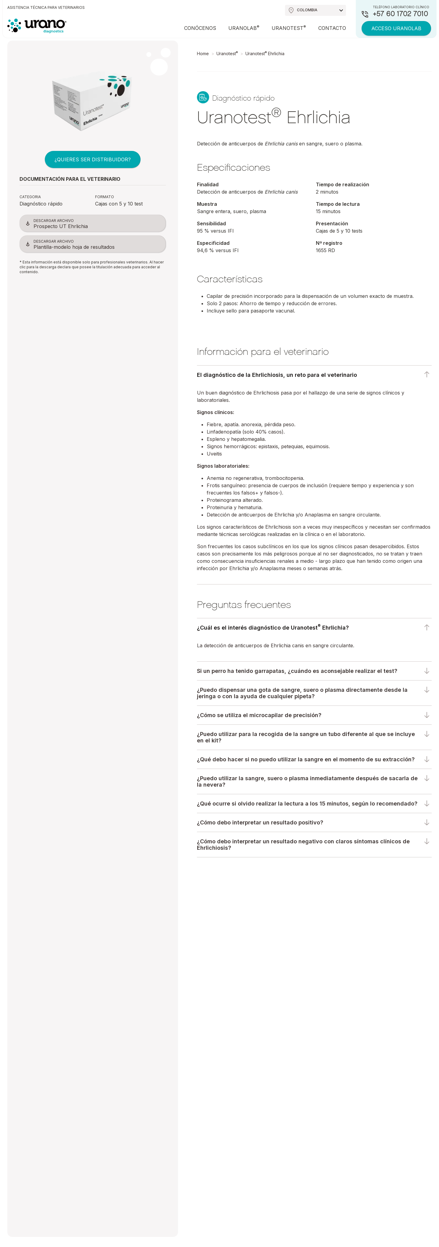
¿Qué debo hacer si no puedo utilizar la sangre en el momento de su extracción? (306, 759)
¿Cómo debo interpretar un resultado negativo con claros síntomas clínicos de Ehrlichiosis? (303, 844)
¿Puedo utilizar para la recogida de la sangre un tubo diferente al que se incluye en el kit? (306, 737)
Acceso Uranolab (396, 28)
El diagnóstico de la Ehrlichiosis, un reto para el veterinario (277, 375)
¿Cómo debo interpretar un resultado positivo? (260, 822)
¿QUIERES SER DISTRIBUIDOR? (93, 159)
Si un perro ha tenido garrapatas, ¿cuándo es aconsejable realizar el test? (297, 671)
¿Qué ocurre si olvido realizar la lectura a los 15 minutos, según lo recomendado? (307, 803)
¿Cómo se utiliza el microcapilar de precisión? (259, 715)
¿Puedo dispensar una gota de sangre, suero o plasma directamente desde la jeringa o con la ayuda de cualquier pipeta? (302, 693)
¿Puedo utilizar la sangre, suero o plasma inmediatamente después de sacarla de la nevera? (307, 781)
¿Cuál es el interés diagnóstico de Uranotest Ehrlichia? (273, 627)
